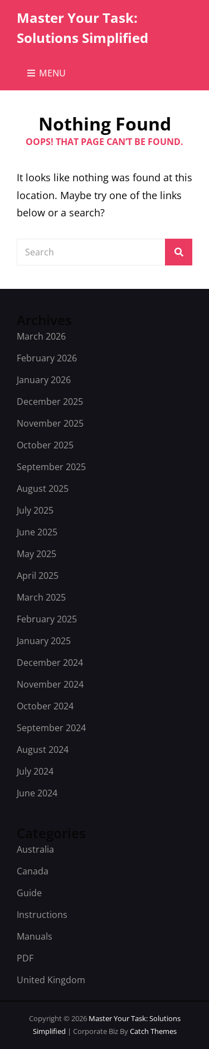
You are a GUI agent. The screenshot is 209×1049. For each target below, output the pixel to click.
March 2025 (41, 597)
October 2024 (45, 706)
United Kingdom (51, 980)
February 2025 (47, 619)
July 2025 (35, 510)
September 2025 (51, 467)
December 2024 (50, 662)
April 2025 (38, 575)
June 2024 (37, 793)
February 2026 (47, 358)
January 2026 (44, 380)
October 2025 (45, 445)
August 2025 (43, 488)
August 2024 (43, 749)
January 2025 (44, 641)
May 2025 (36, 554)
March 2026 (41, 336)
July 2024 (35, 771)
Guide (29, 893)
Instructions (42, 914)
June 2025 (37, 532)
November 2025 (50, 423)
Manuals (34, 936)
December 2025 (50, 401)
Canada (32, 871)
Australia (35, 849)
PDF (25, 958)
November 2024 (50, 684)
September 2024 (51, 728)
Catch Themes (153, 1031)
